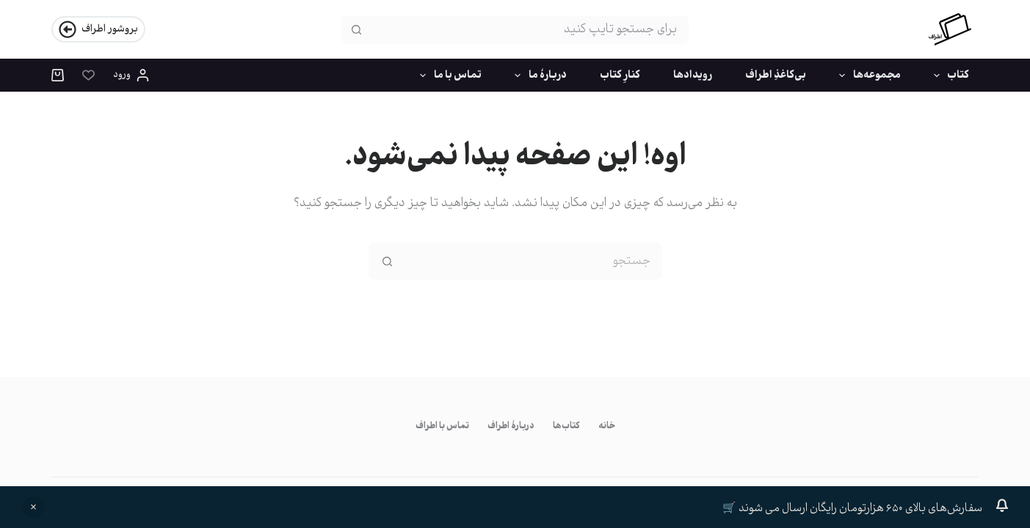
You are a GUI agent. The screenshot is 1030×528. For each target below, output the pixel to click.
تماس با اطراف (442, 427)
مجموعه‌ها (867, 75)
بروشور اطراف (98, 29)
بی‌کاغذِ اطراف (775, 75)
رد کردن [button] (33, 507)
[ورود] (131, 75)
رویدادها (692, 75)
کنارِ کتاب (620, 75)
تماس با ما (448, 75)
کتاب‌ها (566, 427)
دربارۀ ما (538, 75)
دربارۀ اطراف (510, 427)
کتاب (949, 75)
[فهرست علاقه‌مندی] (88, 75)
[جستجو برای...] (529, 29)
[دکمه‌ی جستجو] (355, 29)
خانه (606, 427)
